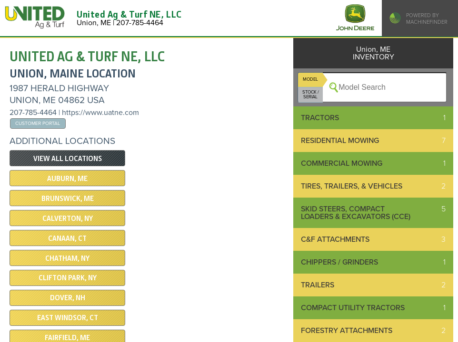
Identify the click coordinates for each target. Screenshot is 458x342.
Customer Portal (37, 123)
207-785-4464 (33, 112)
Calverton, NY (67, 218)
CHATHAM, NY (67, 258)
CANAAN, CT (67, 238)
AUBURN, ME (67, 178)
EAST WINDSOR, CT (67, 318)
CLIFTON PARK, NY (68, 278)
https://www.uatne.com (100, 112)
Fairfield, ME (67, 338)
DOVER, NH (67, 298)
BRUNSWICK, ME (67, 198)
